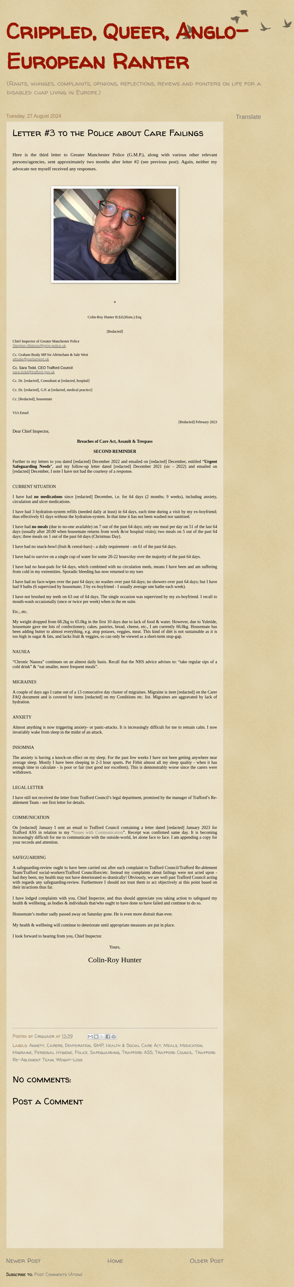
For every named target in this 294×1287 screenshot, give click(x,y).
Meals (170, 1045)
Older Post (207, 1260)
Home (115, 1260)
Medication (191, 1045)
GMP (98, 1045)
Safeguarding (104, 1052)
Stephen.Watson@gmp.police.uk (39, 346)
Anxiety (36, 1045)
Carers (54, 1045)
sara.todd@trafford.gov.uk (34, 372)
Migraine (22, 1052)
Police (81, 1052)
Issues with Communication (98, 832)
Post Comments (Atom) (58, 1274)
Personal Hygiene (53, 1052)
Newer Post (23, 1260)
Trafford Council (174, 1052)
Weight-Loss (69, 1060)
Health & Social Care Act (133, 1045)
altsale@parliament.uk (31, 359)
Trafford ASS (137, 1052)
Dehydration (78, 1045)
